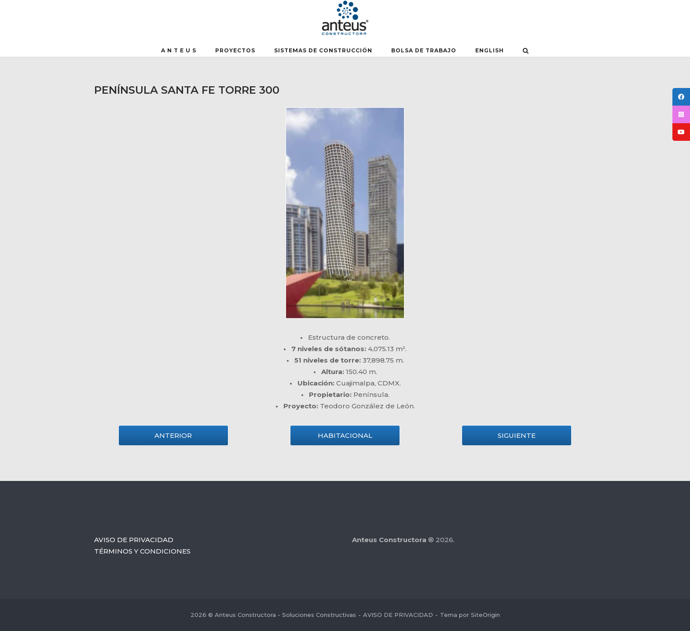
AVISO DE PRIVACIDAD (133, 540)
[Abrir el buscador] (525, 51)
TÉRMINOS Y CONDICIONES (142, 551)
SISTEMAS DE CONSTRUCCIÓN (323, 50)
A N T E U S (178, 50)
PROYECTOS (235, 50)
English (489, 50)
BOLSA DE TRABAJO (423, 50)
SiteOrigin (485, 614)
